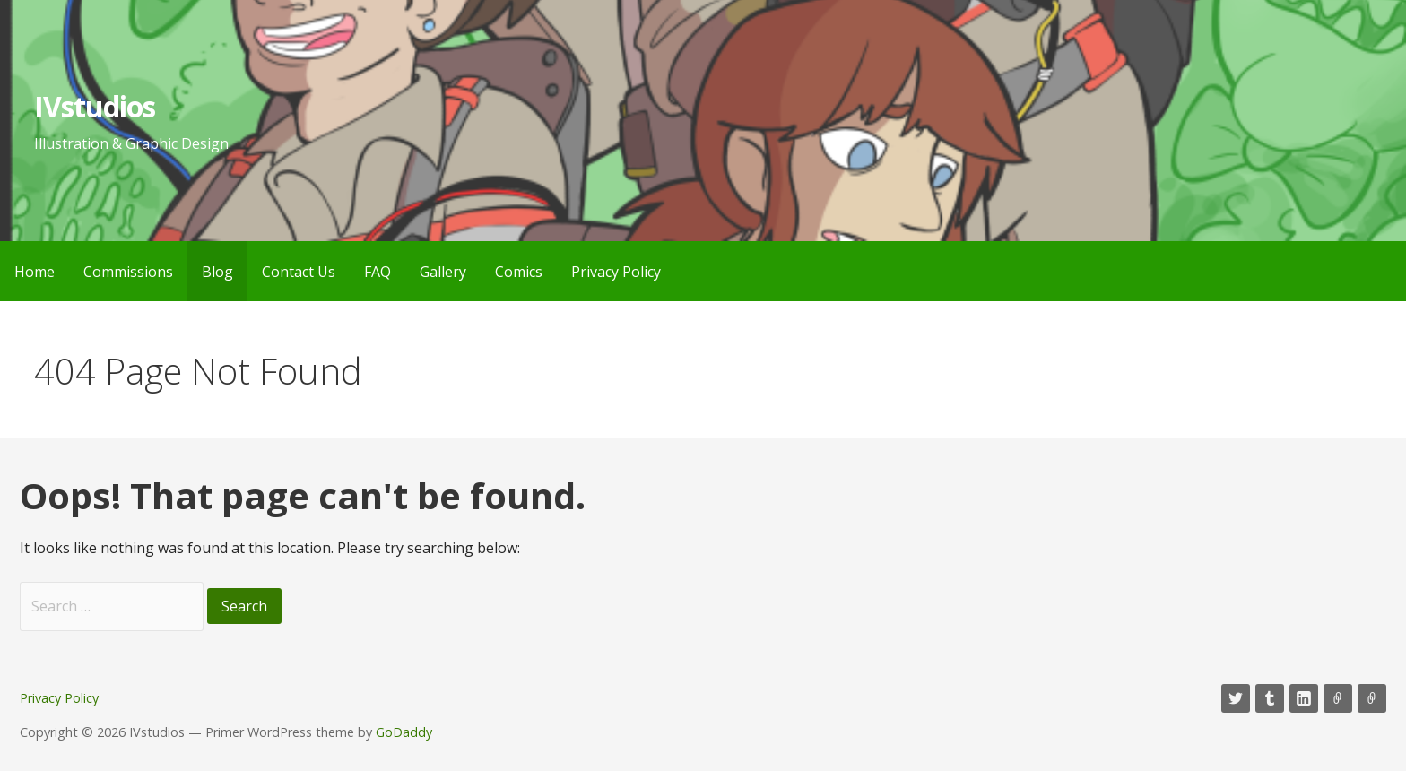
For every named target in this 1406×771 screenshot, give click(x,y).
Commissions (128, 272)
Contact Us (298, 272)
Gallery (443, 272)
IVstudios (94, 106)
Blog (217, 272)
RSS (1372, 698)
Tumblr (1269, 698)
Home (34, 272)
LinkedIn (1303, 698)
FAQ (377, 272)
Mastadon (1338, 698)
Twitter (1235, 698)
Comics (518, 272)
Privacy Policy (616, 272)
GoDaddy (404, 732)
